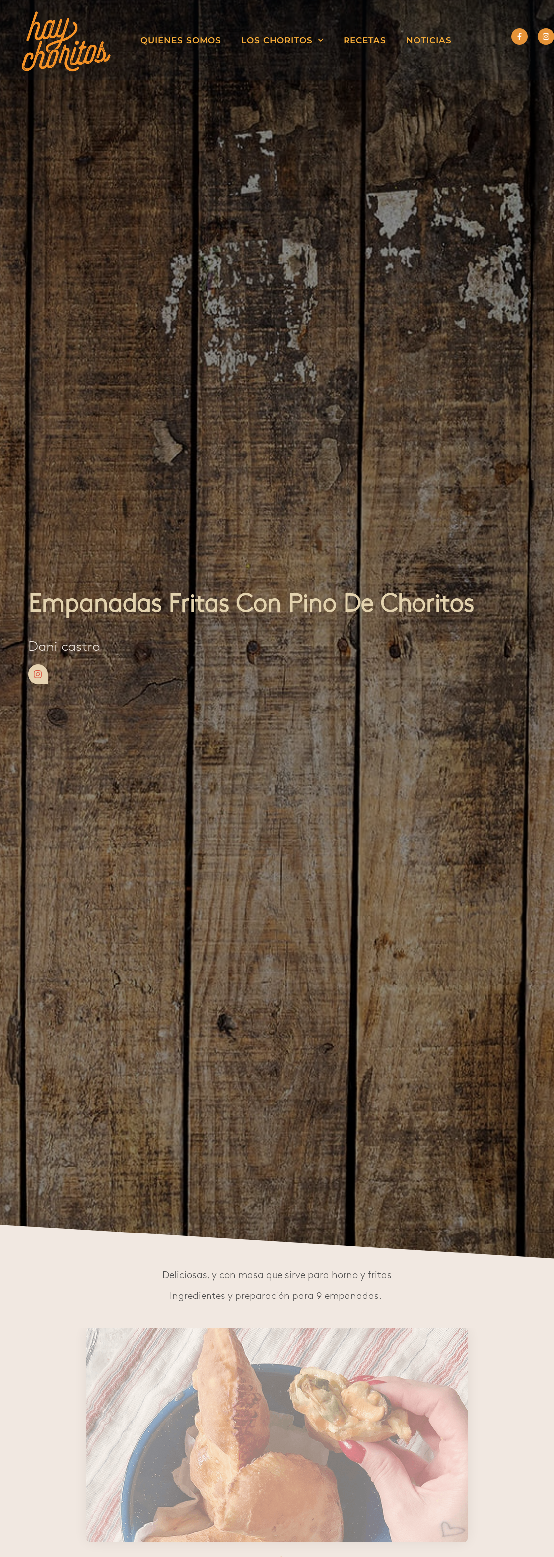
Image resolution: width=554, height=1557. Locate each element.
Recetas (365, 40)
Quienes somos (180, 40)
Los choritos (282, 40)
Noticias (429, 40)
